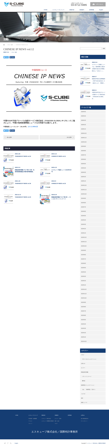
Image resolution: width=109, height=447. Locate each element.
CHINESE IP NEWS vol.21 (58, 156)
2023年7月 (83, 259)
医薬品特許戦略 (84, 372)
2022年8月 (83, 306)
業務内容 (71, 9)
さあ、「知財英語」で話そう (88, 389)
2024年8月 (83, 202)
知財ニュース (84, 402)
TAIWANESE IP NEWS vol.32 (23, 156)
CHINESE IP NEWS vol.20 (58, 183)
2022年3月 (83, 328)
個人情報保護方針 (84, 418)
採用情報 (91, 9)
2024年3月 (83, 224)
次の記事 (69, 137)
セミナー (83, 367)
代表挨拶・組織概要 (32, 418)
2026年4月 (83, 116)
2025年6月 (83, 159)
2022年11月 (84, 293)
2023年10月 (84, 246)
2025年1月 (83, 181)
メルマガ (83, 393)
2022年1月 (83, 337)
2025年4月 (83, 168)
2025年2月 (83, 176)
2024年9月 (83, 198)
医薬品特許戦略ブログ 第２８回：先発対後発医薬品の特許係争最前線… (24, 170)
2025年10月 (84, 142)
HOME (45, 9)
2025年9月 (83, 146)
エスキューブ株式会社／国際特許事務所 (54, 431)
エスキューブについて (58, 9)
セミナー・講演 (58, 418)
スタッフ (30, 423)
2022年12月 (84, 289)
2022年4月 (83, 324)
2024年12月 (84, 185)
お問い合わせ (99, 4)
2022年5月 (83, 319)
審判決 (83, 380)
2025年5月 (83, 163)
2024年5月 (83, 215)
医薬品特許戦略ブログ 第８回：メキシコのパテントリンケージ (61, 198)
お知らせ (83, 363)
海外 (16, 52)
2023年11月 (84, 241)
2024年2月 (83, 228)
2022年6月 (83, 315)
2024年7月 (83, 207)
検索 (104, 48)
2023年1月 (83, 285)
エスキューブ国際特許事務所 (48, 421)
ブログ (12, 52)
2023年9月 (83, 250)
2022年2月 (83, 332)
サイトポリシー (84, 421)
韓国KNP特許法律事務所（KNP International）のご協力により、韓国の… (98, 81)
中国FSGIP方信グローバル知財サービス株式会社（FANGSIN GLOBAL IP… (98, 96)
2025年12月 (84, 133)
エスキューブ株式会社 (46, 418)
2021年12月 (84, 341)
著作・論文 (57, 421)
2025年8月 (83, 150)
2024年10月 (84, 194)
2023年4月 (83, 272)
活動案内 (81, 9)
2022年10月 (84, 298)
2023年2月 (83, 280)
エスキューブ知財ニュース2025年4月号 (61, 170)
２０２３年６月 (33, 126)
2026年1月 (83, 129)
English (101, 9)
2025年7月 (83, 155)
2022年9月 (83, 302)
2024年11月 (84, 189)
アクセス (30, 421)
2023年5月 (83, 267)
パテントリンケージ (86, 376)
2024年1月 (83, 233)
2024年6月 (83, 211)
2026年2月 (83, 124)
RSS (10, 443)
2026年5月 (83, 111)
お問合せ (83, 415)
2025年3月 (83, 172)
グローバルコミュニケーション (89, 359)
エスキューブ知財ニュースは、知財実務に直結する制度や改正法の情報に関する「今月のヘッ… (98, 68)
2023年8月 (83, 254)
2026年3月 (83, 120)
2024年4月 (83, 220)
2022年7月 (83, 311)
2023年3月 (83, 276)
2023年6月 (83, 263)
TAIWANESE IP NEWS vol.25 (23, 197)
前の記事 (9, 137)
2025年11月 (84, 137)
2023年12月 (84, 237)
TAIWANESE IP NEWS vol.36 (23, 183)
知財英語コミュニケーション (87, 385)
